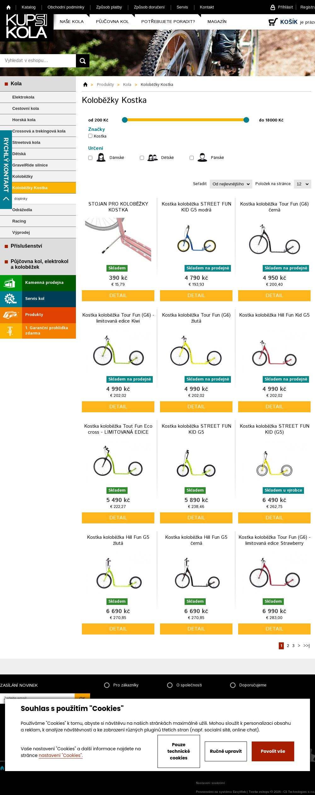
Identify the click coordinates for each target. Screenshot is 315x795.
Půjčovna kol (112, 22)
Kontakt (207, 7)
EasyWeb (239, 792)
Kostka (100, 136)
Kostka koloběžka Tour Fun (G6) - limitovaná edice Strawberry (274, 540)
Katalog (29, 7)
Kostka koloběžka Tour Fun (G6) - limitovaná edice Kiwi (118, 318)
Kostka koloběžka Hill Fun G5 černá (196, 540)
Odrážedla (22, 209)
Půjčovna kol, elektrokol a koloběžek (39, 264)
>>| (306, 646)
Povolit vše (273, 751)
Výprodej (21, 232)
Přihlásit (285, 7)
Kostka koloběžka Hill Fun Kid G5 (274, 315)
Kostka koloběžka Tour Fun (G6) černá (274, 207)
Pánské (217, 158)
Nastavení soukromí (210, 783)
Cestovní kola (25, 108)
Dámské (117, 158)
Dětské (167, 158)
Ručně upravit (226, 751)
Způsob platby (109, 7)
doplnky (20, 198)
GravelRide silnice (30, 165)
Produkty (34, 315)
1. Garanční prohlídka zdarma (46, 330)
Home (9, 7)
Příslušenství (26, 246)
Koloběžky (22, 176)
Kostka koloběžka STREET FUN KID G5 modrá (196, 207)
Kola (16, 83)
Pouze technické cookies (179, 751)
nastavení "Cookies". (61, 755)
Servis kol (34, 299)
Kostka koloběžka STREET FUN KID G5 (196, 429)
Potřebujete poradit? (168, 22)
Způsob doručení (149, 7)
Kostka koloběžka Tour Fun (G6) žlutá (196, 318)
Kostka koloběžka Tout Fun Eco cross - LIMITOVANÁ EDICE (118, 429)
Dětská (19, 153)
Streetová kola (26, 142)
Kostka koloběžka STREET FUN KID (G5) (274, 429)
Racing (19, 221)
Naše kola (71, 22)
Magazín (217, 22)
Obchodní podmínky (66, 7)
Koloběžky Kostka (30, 187)
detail (118, 295)
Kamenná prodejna (44, 283)
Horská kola (24, 119)
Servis (182, 7)
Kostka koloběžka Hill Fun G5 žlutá (118, 540)
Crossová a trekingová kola (39, 131)
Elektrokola (23, 97)
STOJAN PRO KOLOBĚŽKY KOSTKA (118, 207)
